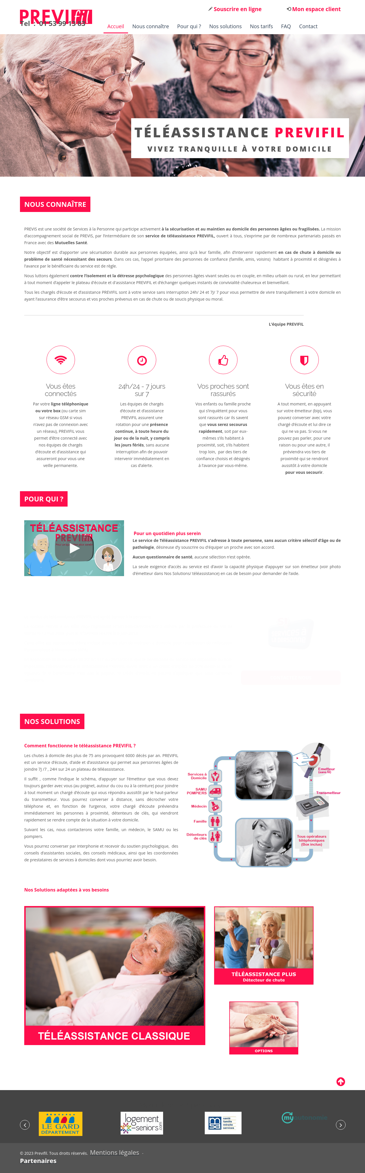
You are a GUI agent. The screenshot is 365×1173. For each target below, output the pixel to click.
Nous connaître (150, 26)
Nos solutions (225, 26)
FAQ (286, 26)
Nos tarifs (261, 26)
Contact (308, 26)
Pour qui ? (189, 26)
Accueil (116, 26)
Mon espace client (316, 9)
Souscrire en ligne (237, 9)
